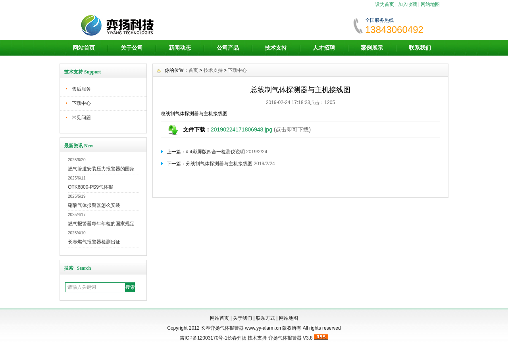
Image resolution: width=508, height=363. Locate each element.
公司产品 (228, 47)
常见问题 (81, 117)
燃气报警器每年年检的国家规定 (101, 223)
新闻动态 (180, 47)
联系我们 (420, 47)
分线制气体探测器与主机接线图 (219, 163)
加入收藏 (407, 4)
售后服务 (81, 89)
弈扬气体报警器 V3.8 (290, 338)
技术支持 (276, 47)
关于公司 (132, 47)
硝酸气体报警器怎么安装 (94, 205)
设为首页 (384, 4)
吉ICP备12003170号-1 (203, 338)
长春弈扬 (236, 338)
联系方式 (265, 318)
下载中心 (81, 103)
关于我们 (242, 318)
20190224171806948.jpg (241, 129)
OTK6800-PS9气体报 (90, 187)
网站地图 (430, 4)
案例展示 (372, 47)
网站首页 (84, 47)
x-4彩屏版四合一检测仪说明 (215, 151)
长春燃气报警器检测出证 (94, 242)
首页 (193, 70)
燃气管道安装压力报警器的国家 (101, 169)
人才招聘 (324, 47)
